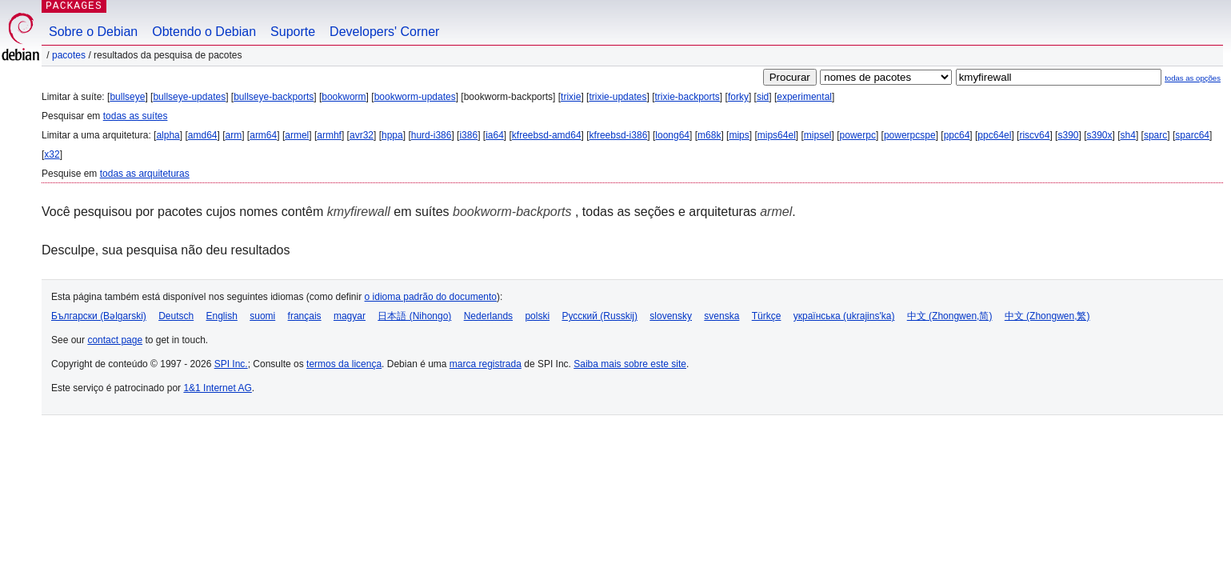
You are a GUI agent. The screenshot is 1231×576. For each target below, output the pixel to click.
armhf (329, 135)
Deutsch (176, 316)
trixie (571, 96)
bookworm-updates (415, 96)
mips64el (776, 135)
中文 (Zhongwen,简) (950, 316)
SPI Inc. (231, 364)
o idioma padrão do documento (431, 296)
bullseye (127, 96)
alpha (167, 135)
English (222, 316)
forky (738, 96)
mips (739, 135)
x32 (51, 154)
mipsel (818, 135)
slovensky (670, 316)
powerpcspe (910, 135)
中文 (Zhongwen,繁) (1047, 316)
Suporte (292, 31)
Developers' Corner (384, 31)
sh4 (1128, 135)
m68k (709, 135)
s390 (1067, 135)
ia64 (495, 135)
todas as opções (1193, 78)
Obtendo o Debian (204, 31)
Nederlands (488, 316)
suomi (262, 316)
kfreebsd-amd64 (547, 135)
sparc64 (1192, 135)
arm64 (263, 135)
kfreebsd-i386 (619, 135)
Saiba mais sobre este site (630, 364)
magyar (350, 316)
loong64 (672, 135)
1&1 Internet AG (217, 388)
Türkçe (766, 316)
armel (297, 135)
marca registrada (486, 364)
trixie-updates (617, 96)
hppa (392, 135)
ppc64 (957, 135)
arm (234, 135)
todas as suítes (135, 116)
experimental (804, 96)
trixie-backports (687, 96)
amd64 (203, 135)
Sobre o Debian (93, 31)
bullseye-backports (274, 96)
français (305, 316)
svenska (721, 316)
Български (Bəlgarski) (98, 316)
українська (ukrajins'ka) (844, 316)
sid (763, 96)
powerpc (858, 135)
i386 (468, 135)
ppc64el (994, 135)
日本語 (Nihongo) (414, 316)
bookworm (344, 96)
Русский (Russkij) (599, 316)
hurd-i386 (431, 135)
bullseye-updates (189, 96)
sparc (1155, 135)
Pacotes (69, 55)
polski (537, 316)
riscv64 (1034, 135)
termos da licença (344, 364)
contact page (114, 340)
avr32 (362, 135)
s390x (1100, 135)
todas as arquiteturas (145, 173)
